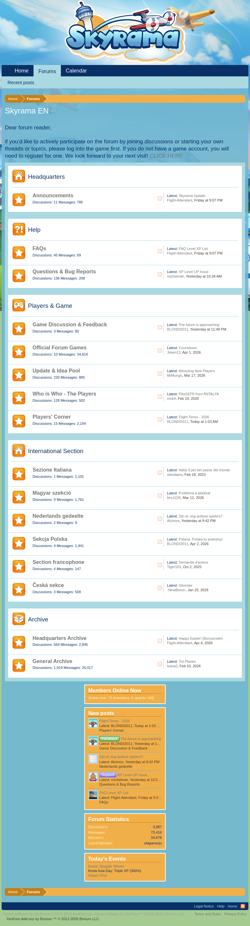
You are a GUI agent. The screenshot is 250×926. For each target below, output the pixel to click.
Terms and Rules (207, 914)
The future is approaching (199, 325)
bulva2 (172, 666)
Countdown (188, 348)
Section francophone (58, 562)
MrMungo (174, 375)
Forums (47, 71)
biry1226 (174, 498)
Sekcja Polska (50, 539)
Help (34, 229)
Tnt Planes (187, 661)
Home (22, 70)
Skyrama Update (192, 196)
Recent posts (20, 82)
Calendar (76, 70)
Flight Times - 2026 (194, 417)
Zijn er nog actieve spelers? (201, 516)
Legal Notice (204, 906)
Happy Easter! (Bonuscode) (201, 638)
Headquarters (46, 176)
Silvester (185, 585)
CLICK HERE (166, 156)
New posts (101, 713)
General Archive (52, 661)
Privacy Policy (236, 914)
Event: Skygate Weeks (106, 866)
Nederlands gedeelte (58, 516)
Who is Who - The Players (64, 394)
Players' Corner (52, 417)
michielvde (175, 276)
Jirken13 (174, 352)
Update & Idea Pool (56, 370)
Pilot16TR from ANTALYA (199, 394)
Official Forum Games (60, 347)
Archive (38, 619)
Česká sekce (48, 585)
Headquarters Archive (60, 638)
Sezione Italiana (52, 470)
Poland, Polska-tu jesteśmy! (201, 539)
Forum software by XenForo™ (139, 914)
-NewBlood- (176, 590)
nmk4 (171, 398)
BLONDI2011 (177, 329)
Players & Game (50, 305)
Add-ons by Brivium (53, 919)
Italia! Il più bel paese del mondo (204, 470)
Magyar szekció (52, 493)
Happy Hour (97, 875)
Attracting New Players (196, 371)
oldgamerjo (153, 843)
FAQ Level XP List (193, 249)
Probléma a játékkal (194, 493)
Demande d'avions (193, 562)
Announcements (53, 195)
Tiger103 (174, 567)
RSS (160, 198)
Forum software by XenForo (48, 914)
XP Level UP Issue (193, 272)
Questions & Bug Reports (64, 271)
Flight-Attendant (179, 200)
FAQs (39, 248)
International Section (55, 451)
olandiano (175, 474)
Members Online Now (114, 690)
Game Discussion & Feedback (70, 324)
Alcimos (173, 521)
